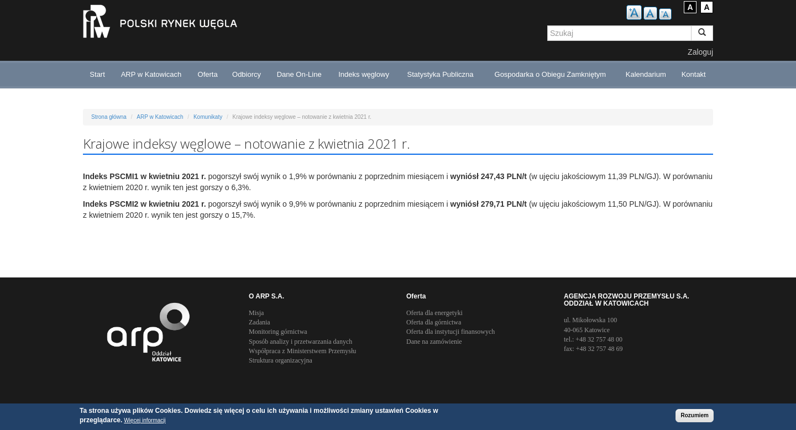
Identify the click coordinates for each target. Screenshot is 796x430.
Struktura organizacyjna (280, 360)
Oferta (208, 74)
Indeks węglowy (363, 74)
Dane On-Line (299, 74)
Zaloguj (700, 52)
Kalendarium (646, 74)
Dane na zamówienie (434, 341)
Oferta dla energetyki (434, 313)
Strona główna (109, 117)
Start (97, 74)
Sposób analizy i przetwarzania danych (300, 341)
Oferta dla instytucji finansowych (450, 331)
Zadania (259, 322)
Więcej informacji (145, 421)
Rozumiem (694, 416)
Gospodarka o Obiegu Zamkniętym (550, 74)
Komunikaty (207, 117)
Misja (256, 313)
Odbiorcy (246, 74)
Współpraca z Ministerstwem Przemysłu (302, 351)
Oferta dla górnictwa (433, 322)
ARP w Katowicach (151, 74)
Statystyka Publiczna (440, 74)
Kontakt (694, 74)
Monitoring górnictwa (278, 331)
